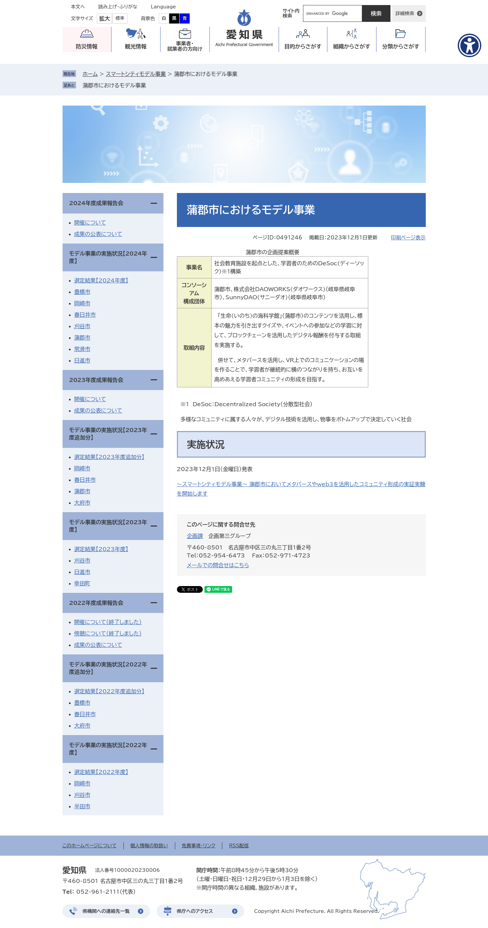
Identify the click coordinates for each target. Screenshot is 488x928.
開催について (90, 222)
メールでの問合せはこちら (218, 565)
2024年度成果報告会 (96, 203)
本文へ (78, 6)
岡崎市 (82, 303)
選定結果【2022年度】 (101, 772)
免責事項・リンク (199, 845)
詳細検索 (405, 13)
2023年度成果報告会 (96, 380)
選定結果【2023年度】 (101, 549)
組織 (351, 46)
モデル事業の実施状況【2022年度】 (108, 748)
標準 (120, 18)
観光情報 (136, 46)
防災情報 (87, 46)
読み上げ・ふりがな (117, 6)
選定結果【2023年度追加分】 (109, 457)
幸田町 (82, 583)
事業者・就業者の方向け (184, 46)
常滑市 (82, 349)
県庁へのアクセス (195, 911)
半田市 (82, 806)
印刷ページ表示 (408, 237)
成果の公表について (98, 234)
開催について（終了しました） (108, 622)
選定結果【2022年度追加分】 (109, 691)
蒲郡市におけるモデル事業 (114, 85)
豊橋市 (82, 292)
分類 (400, 46)
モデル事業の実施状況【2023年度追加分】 (108, 433)
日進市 (82, 360)
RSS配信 (239, 845)
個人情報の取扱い (149, 845)
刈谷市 (82, 326)
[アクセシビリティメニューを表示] (469, 45)
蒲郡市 (82, 337)
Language (163, 6)
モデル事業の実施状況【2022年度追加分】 (108, 668)
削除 (151, 85)
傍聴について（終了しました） (108, 633)
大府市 (82, 502)
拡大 (104, 18)
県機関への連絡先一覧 (106, 911)
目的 (303, 46)
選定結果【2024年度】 (101, 280)
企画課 (195, 536)
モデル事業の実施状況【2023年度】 (108, 525)
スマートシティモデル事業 (136, 74)
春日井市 (85, 314)
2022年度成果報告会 (96, 603)
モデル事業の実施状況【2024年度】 (108, 257)
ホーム (90, 74)
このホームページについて (90, 845)
